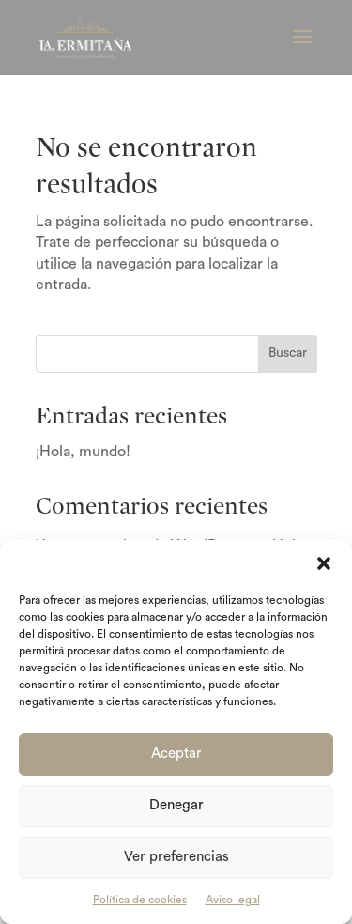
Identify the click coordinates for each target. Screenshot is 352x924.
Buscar (287, 353)
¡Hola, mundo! (83, 451)
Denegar (176, 805)
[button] (323, 563)
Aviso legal (233, 899)
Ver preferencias (176, 857)
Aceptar (176, 754)
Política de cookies (140, 899)
